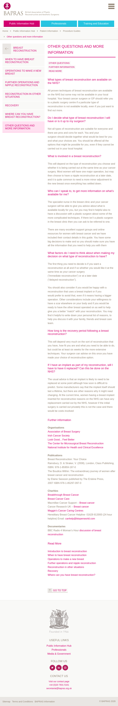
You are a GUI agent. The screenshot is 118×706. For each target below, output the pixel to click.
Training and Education (96, 23)
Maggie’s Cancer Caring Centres (65, 510)
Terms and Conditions (22, 701)
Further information (61, 67)
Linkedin (59, 668)
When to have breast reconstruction (67, 555)
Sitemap (6, 701)
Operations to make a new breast (66, 559)
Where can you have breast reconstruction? (71, 575)
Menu (111, 6)
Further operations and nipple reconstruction (72, 563)
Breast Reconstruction (24, 49)
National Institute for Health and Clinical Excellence (75, 447)
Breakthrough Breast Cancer (63, 495)
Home (5, 31)
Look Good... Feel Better (61, 439)
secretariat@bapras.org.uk (59, 688)
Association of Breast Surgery (64, 431)
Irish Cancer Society (59, 435)
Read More (55, 71)
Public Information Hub (21, 23)
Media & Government (59, 653)
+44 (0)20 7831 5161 (59, 685)
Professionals (58, 23)
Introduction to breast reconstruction (67, 551)
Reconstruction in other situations (66, 567)
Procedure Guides (71, 31)
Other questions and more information (25, 36)
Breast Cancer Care (58, 499)
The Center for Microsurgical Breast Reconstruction (76, 443)
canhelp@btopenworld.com (80, 518)
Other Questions (59, 63)
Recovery (53, 571)
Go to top (60, 590)
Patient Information (49, 31)
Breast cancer (87, 503)
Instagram (65, 668)
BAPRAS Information (45, 701)
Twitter (52, 668)
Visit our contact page (59, 681)
